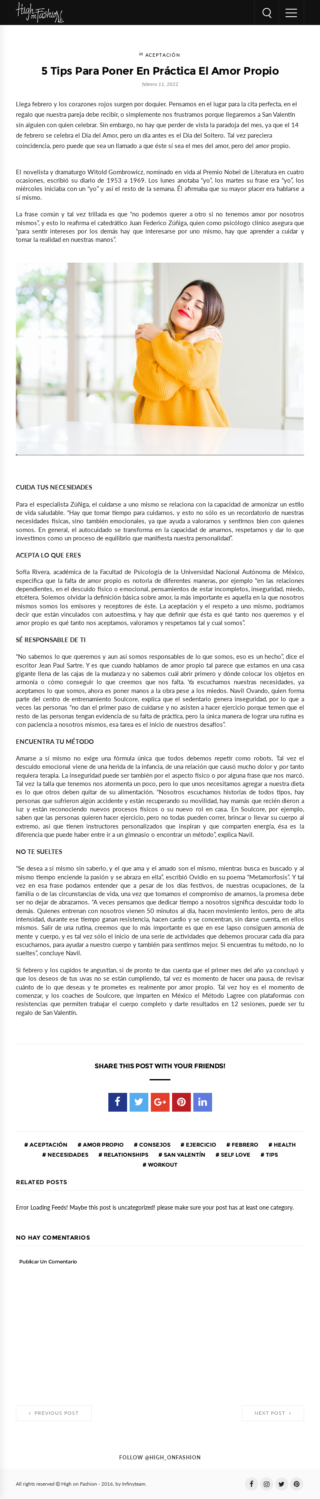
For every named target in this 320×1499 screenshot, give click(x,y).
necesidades (67, 1154)
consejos (154, 1144)
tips (271, 1154)
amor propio (103, 1144)
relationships (125, 1154)
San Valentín (183, 1154)
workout (162, 1164)
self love (235, 1154)
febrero (244, 1144)
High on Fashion (79, 1483)
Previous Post (54, 1413)
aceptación (162, 55)
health (284, 1144)
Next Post (273, 1413)
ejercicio (200, 1144)
